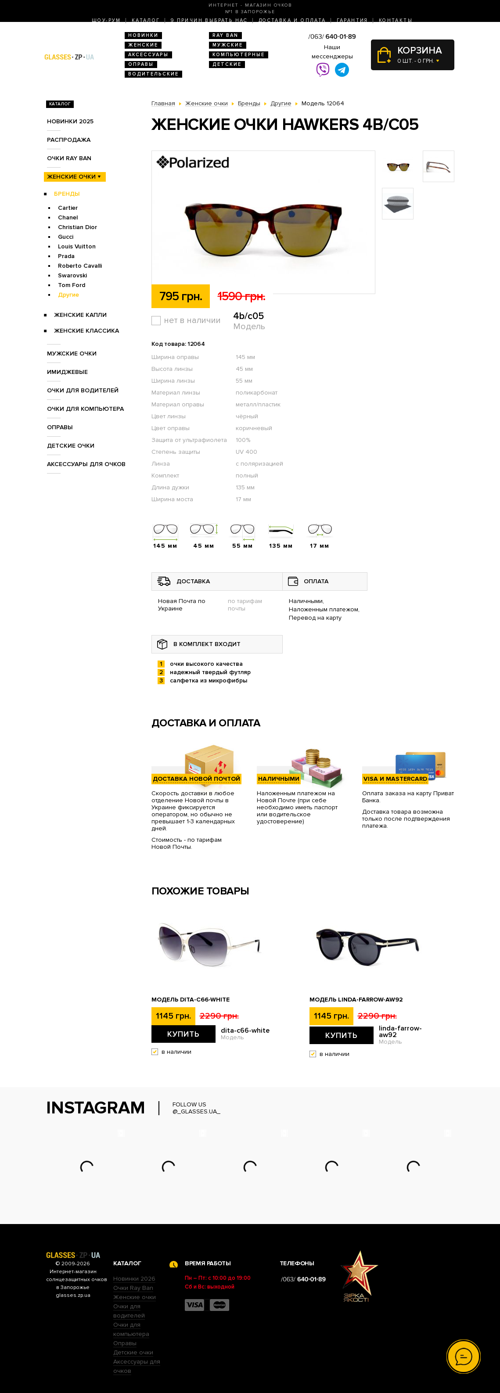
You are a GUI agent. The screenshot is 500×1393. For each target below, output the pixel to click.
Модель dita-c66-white (190, 999)
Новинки (143, 35)
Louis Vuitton (77, 246)
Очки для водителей (83, 390)
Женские (143, 45)
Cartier (68, 208)
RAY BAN (225, 35)
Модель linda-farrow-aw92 (356, 999)
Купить (183, 1034)
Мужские (227, 45)
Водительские (153, 74)
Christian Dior (77, 227)
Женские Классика (86, 330)
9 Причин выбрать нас (209, 20)
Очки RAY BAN (69, 158)
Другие (68, 294)
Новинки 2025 (70, 121)
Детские (226, 64)
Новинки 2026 (134, 1278)
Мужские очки (72, 353)
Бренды (67, 193)
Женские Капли (80, 315)
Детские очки (70, 445)
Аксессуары (148, 54)
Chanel (68, 217)
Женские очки (71, 176)
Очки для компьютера (85, 409)
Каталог (146, 20)
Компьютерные (238, 54)
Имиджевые (67, 372)
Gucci (65, 237)
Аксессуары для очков (86, 464)
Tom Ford (71, 285)
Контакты (396, 20)
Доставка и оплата (292, 20)
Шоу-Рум (106, 20)
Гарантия (352, 20)
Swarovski (72, 275)
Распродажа (68, 140)
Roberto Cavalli (80, 265)
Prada (66, 256)
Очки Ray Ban (133, 1288)
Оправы (141, 64)
